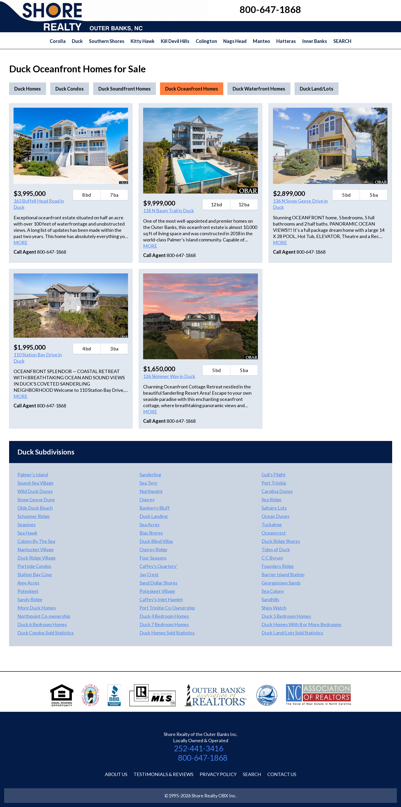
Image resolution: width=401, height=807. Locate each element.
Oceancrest (274, 533)
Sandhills (270, 599)
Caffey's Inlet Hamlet (161, 599)
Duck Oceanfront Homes (191, 89)
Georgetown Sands (281, 583)
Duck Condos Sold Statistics (45, 633)
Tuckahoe (272, 524)
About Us (116, 774)
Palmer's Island (32, 474)
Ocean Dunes (275, 516)
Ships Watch (274, 608)
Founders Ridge (278, 566)
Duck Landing (153, 516)
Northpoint (151, 491)
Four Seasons (153, 558)
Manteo (261, 41)
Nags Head (235, 41)
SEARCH (342, 41)
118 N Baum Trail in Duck (168, 210)
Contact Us (281, 774)
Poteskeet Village (157, 591)
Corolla (58, 41)
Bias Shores (151, 533)
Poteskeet (28, 591)
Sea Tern (148, 483)
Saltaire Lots (274, 508)
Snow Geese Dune (36, 499)
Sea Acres (149, 524)
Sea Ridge (272, 499)
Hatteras (286, 41)
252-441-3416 (198, 748)
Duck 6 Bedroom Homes (42, 624)
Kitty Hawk (143, 41)
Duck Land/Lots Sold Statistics (292, 633)
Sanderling (150, 474)
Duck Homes (27, 89)
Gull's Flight (273, 474)
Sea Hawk (27, 533)
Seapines (26, 524)
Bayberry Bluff (154, 508)
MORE (21, 242)
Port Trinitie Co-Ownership (167, 608)
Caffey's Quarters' (158, 566)
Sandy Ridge (29, 599)
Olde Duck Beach (35, 508)
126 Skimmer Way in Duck (169, 376)
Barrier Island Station (283, 574)
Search (252, 774)
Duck (77, 41)
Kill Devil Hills (175, 41)
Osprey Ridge (153, 549)
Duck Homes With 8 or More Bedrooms (301, 624)
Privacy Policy (218, 774)
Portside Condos (34, 566)
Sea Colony (273, 591)
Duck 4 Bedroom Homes (164, 616)
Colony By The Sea (36, 541)
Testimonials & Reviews (163, 774)
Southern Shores (106, 41)
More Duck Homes (36, 608)
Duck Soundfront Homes (124, 89)
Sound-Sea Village (35, 483)
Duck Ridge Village (36, 558)
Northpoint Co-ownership (43, 616)
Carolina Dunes (277, 491)
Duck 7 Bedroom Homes (164, 624)
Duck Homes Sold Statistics (167, 633)
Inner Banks (314, 41)
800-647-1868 (202, 757)
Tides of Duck (276, 549)
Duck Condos (69, 89)
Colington (206, 41)
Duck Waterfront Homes (259, 89)
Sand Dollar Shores (158, 583)
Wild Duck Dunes (35, 491)
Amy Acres (28, 583)
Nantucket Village (35, 549)
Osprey (147, 499)
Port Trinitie (274, 483)
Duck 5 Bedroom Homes (286, 616)
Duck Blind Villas (156, 541)
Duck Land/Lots (316, 89)
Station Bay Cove (34, 574)
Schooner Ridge (33, 516)
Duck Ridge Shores (281, 541)
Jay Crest (148, 574)
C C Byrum (272, 558)
